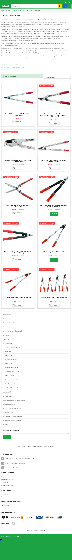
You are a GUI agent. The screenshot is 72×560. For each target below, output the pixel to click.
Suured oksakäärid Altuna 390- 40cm (18, 316)
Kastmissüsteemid (9, 345)
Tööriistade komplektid (12, 366)
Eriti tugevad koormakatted (12, 439)
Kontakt (60, 2)
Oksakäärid (8, 374)
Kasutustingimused (7, 498)
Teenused (4, 501)
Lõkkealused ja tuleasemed (12, 427)
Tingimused (5, 524)
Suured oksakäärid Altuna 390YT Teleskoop (54, 267)
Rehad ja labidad (11, 398)
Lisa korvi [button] (18, 125)
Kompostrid (7, 333)
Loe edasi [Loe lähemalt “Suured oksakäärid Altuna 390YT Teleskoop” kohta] (54, 275)
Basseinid (6, 443)
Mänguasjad (41, 549)
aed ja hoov (9, 64)
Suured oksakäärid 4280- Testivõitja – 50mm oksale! (54, 168)
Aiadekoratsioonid (9, 431)
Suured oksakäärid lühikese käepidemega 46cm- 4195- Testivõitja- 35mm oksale (54, 119)
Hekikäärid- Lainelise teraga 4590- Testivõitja (18, 217)
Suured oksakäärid (11, 378)
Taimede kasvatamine (10, 341)
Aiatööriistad (22, 10)
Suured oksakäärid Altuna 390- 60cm (54, 316)
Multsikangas (7, 415)
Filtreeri (7, 455)
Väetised (6, 358)
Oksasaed (8, 382)
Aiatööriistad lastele (12, 406)
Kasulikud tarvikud (11, 402)
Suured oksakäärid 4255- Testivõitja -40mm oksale (18, 168)
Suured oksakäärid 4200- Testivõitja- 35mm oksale (18, 118)
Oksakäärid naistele (17, 67)
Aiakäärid (8, 370)
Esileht (3, 10)
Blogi (2, 495)
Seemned (6, 337)
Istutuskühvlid (9, 394)
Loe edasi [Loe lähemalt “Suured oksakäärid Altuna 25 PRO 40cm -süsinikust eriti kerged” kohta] (54, 225)
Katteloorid (7, 410)
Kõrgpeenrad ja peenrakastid (13, 435)
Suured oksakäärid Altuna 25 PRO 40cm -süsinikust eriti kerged (54, 217)
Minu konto (4, 512)
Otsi (60, 6)
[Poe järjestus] (57, 77)
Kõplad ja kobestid (11, 386)
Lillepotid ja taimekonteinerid (13, 350)
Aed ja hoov (11, 10)
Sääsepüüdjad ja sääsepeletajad (14, 419)
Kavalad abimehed (9, 423)
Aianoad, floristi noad (12, 390)
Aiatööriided (7, 354)
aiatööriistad (18, 64)
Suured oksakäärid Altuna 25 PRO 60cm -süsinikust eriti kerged (18, 267)
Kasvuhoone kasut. (7, 504)
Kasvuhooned (31, 549)
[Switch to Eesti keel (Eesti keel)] (3, 558)
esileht (3, 64)
